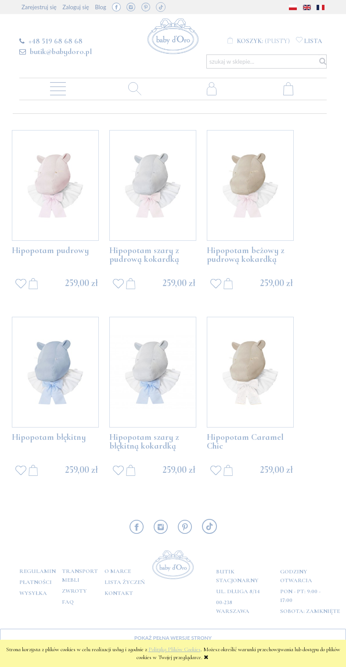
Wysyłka (33, 593)
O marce (118, 571)
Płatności (35, 582)
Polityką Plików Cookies (174, 649)
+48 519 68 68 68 (56, 41)
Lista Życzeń (125, 582)
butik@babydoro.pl (61, 51)
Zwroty (74, 590)
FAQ (68, 601)
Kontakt (119, 593)
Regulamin (37, 571)
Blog (100, 7)
